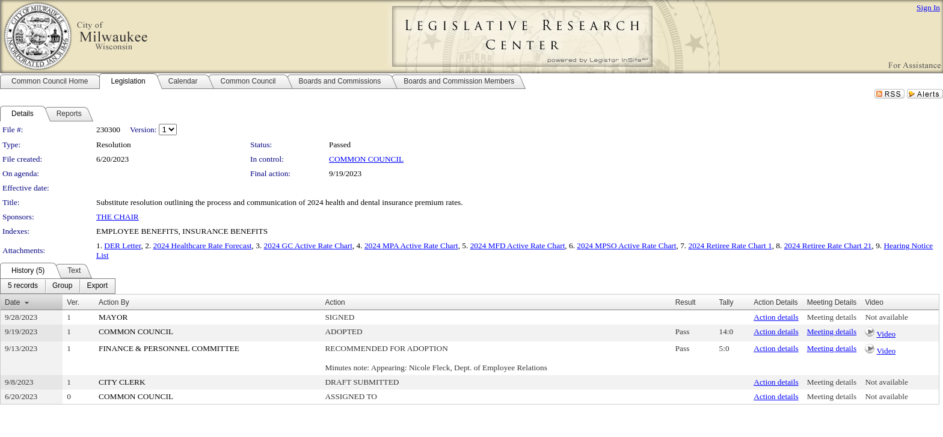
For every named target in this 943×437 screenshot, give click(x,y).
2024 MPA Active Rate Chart (411, 245)
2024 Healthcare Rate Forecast (202, 245)
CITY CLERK (122, 382)
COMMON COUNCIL (366, 158)
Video (885, 333)
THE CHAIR (117, 216)
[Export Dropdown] (97, 286)
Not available (886, 317)
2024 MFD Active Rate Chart (517, 245)
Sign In (928, 7)
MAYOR (113, 317)
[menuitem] (23, 286)
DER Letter (122, 245)
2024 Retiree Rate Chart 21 (828, 245)
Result (685, 302)
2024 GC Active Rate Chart (308, 245)
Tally (726, 302)
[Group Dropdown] (62, 286)
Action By (114, 302)
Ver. (73, 302)
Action (335, 302)
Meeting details (832, 317)
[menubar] (57, 286)
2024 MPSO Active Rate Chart (626, 245)
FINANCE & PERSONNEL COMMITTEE (169, 348)
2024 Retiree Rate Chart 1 (730, 245)
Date (12, 302)
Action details (776, 317)
